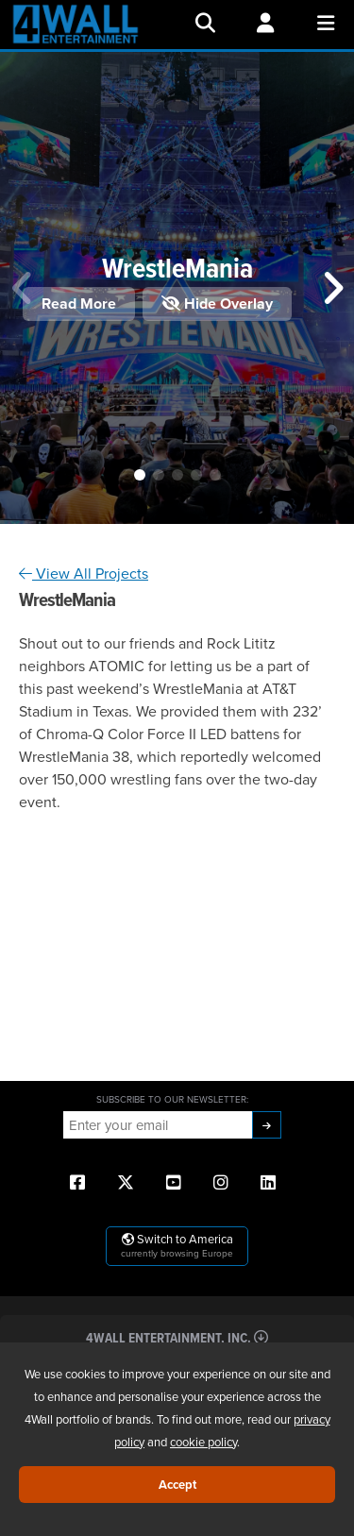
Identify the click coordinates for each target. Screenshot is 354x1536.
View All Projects (83, 573)
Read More (79, 303)
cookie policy (203, 1441)
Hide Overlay (217, 303)
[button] (139, 475)
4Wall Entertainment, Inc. (177, 1337)
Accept (177, 1485)
